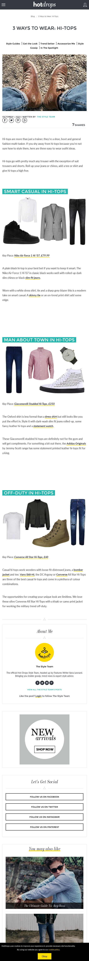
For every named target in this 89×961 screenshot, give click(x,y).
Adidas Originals (76, 443)
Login (38, 696)
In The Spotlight (49, 47)
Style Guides (13, 43)
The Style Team (46, 116)
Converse (61, 574)
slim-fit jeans (32, 277)
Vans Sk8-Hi (27, 574)
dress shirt (51, 416)
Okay (44, 956)
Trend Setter (47, 43)
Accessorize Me (66, 43)
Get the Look (30, 43)
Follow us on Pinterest (44, 827)
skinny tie (34, 295)
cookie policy (54, 949)
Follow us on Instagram (44, 817)
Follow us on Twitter (44, 807)
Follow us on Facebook (44, 797)
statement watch (43, 426)
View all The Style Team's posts (44, 689)
